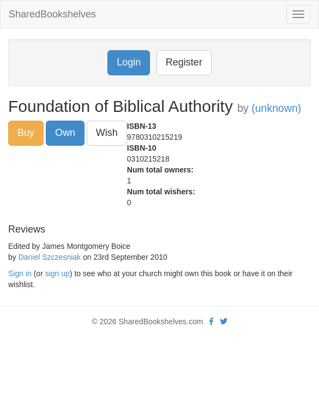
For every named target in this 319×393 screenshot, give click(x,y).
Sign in (20, 273)
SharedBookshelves (52, 14)
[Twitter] (223, 321)
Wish (107, 132)
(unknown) (276, 108)
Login (129, 62)
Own (65, 132)
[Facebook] (211, 321)
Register (184, 62)
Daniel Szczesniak (50, 257)
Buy (25, 132)
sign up (57, 273)
